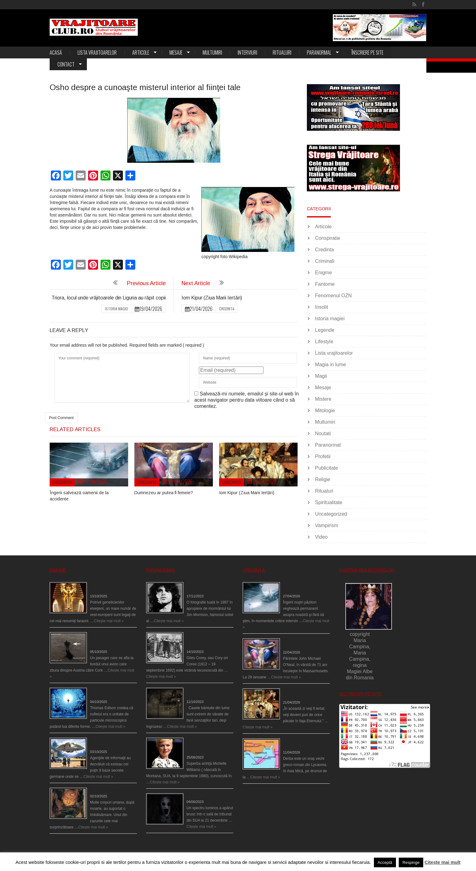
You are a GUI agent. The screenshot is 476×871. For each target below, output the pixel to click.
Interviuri (247, 52)
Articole (140, 52)
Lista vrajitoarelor (97, 52)
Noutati (323, 433)
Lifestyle (324, 341)
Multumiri (212, 52)
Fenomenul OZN (333, 295)
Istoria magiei (116, 308)
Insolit (321, 307)
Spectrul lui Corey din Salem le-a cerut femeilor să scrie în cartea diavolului (209, 640)
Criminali (324, 261)
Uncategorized (331, 514)
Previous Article (146, 283)
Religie (322, 479)
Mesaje (175, 52)
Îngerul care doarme (107, 790)
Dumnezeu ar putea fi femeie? (163, 492)
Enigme (323, 272)
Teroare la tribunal (201, 795)
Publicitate (326, 468)
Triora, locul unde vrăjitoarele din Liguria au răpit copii (109, 297)
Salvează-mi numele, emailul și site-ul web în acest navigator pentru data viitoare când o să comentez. (246, 400)
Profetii (322, 456)
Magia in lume (330, 364)
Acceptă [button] (385, 862)
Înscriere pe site (368, 52)
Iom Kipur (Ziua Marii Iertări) (212, 297)
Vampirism (326, 525)
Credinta (226, 308)
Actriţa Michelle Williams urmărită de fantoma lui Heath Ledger (207, 745)
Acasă (56, 52)
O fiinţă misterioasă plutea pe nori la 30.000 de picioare (112, 640)
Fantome (325, 284)
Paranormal (319, 52)
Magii (321, 376)
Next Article (196, 283)
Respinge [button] (411, 862)
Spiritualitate (328, 502)
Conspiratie (327, 238)
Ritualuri (282, 52)
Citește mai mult (442, 862)
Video (321, 537)
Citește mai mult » (109, 621)
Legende (324, 330)
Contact (65, 64)
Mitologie (325, 410)
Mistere (323, 399)
